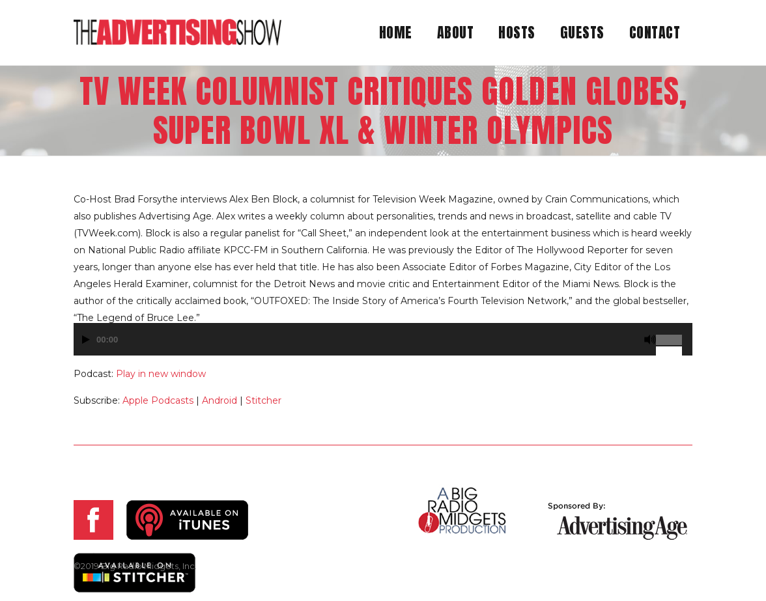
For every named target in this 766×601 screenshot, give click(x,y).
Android (219, 400)
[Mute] (650, 339)
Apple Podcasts (157, 400)
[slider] (674, 334)
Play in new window (161, 374)
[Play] (86, 339)
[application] (383, 346)
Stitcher (263, 400)
